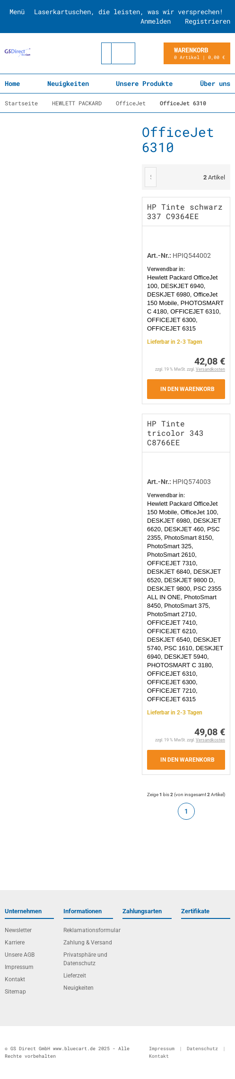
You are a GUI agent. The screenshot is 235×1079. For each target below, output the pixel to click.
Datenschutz (202, 1048)
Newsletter (18, 930)
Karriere (15, 942)
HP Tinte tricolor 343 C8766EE (175, 432)
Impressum (19, 967)
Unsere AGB (20, 955)
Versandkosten (210, 369)
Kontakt (15, 979)
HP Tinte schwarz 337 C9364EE (185, 211)
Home (12, 83)
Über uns (215, 83)
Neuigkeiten (68, 83)
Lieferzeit (74, 975)
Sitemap (15, 991)
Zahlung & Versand (87, 942)
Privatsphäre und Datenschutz (85, 959)
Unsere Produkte (144, 83)
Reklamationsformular (88, 930)
